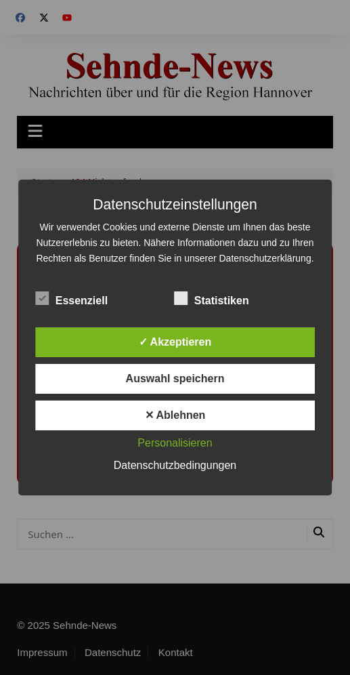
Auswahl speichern (175, 378)
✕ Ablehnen (175, 415)
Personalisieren (174, 443)
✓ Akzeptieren (175, 342)
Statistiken (211, 298)
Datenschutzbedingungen (175, 465)
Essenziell (71, 298)
